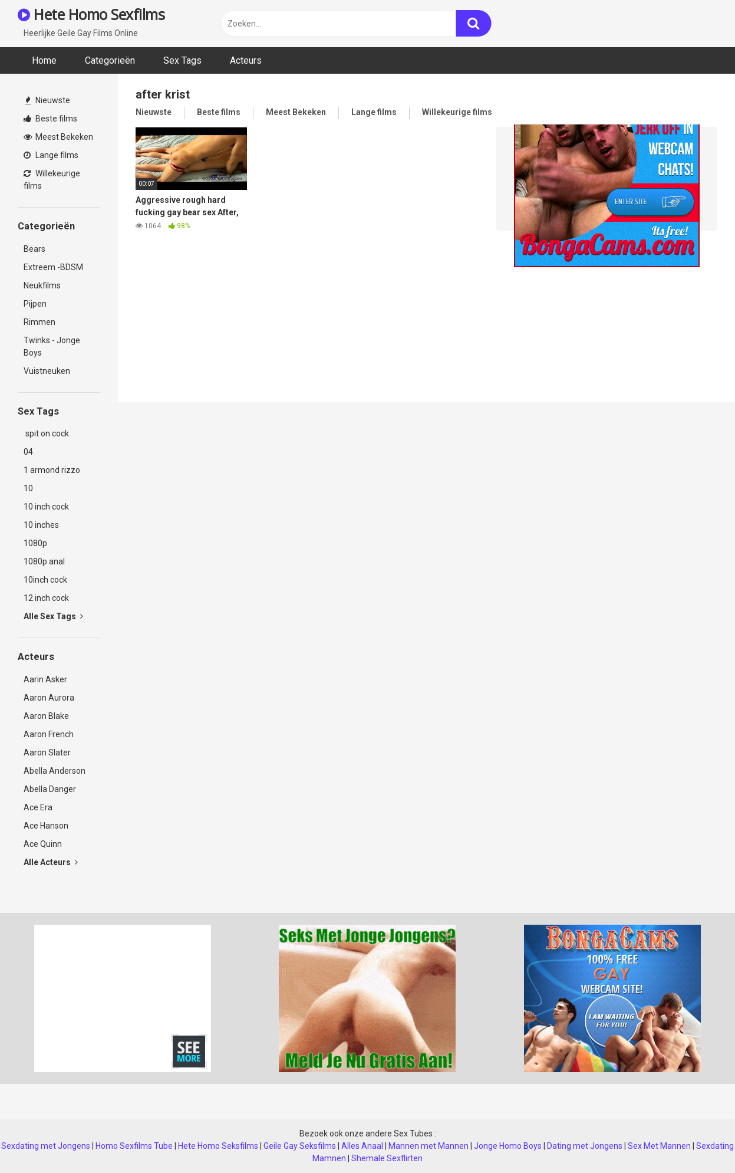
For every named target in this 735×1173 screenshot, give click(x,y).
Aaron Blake (46, 716)
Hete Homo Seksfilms (218, 1146)
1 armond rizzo (52, 470)
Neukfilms (42, 285)
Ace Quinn (43, 844)
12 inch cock (46, 598)
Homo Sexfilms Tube (134, 1146)
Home (44, 60)
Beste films (50, 118)
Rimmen (39, 322)
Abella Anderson (54, 771)
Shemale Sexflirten (387, 1158)
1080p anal (44, 561)
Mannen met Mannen (428, 1146)
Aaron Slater (47, 752)
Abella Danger (50, 789)
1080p (35, 543)
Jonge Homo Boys (508, 1146)
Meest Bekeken (58, 137)
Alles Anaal (362, 1146)
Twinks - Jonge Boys (52, 346)
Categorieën (110, 60)
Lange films (51, 155)
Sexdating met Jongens (45, 1146)
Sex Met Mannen (659, 1146)
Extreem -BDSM (53, 267)
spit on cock (46, 433)
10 (28, 488)
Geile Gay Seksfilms (299, 1146)
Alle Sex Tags (53, 616)
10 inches (41, 525)
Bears (34, 249)
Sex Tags (182, 60)
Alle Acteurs (51, 862)
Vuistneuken (47, 371)
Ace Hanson (46, 825)
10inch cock (45, 579)
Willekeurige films (52, 179)
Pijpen (35, 303)
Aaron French (49, 734)
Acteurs (246, 60)
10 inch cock (46, 506)
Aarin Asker (45, 679)
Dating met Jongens (584, 1146)
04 (28, 451)
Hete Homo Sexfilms (91, 14)
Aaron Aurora (49, 697)
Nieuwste (47, 100)
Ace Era (38, 807)
